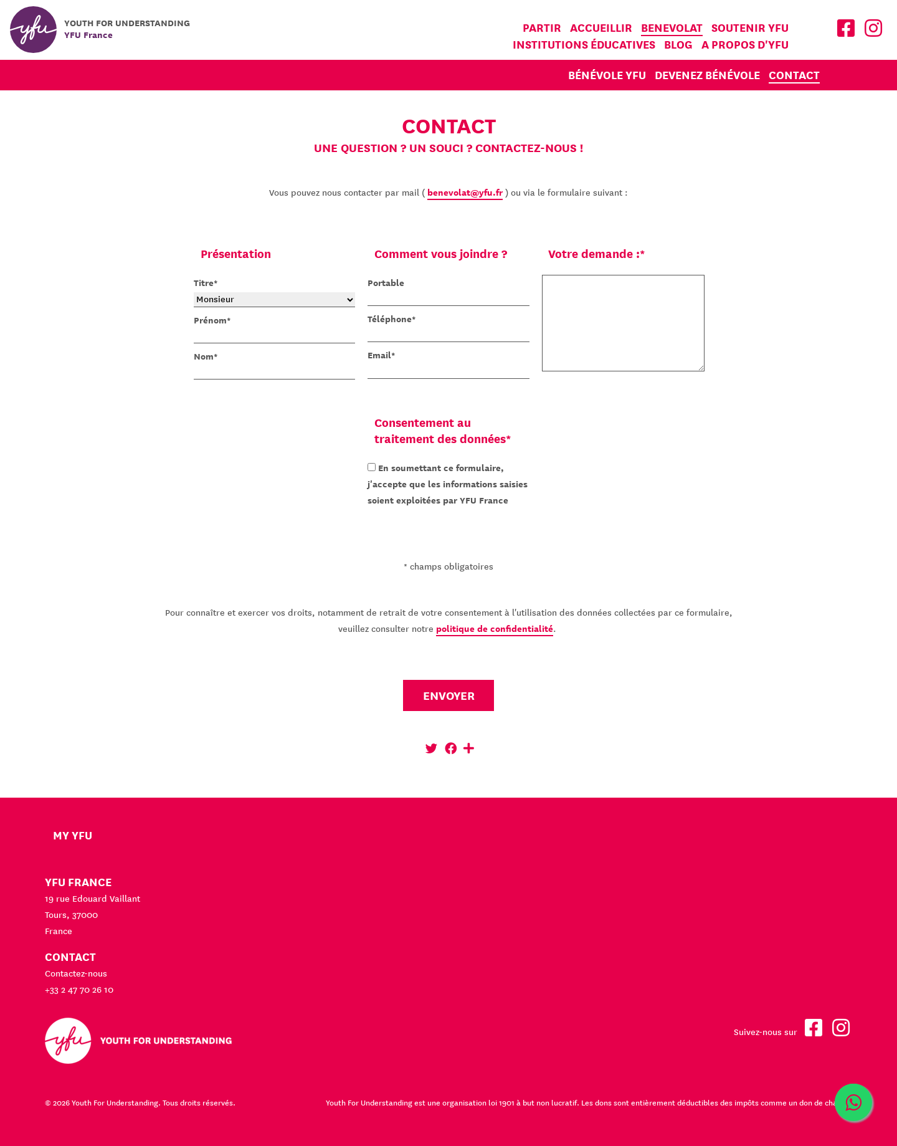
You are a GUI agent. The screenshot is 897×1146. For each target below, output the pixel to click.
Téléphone (390, 319)
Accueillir (601, 28)
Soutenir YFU (750, 28)
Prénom (210, 320)
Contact (794, 75)
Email (379, 355)
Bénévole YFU (607, 75)
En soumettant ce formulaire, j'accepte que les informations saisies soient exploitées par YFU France (448, 484)
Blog (678, 44)
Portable (386, 283)
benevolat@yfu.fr (465, 192)
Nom (204, 356)
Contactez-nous (76, 973)
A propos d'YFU (745, 44)
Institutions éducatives (584, 44)
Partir (542, 28)
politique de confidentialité (494, 629)
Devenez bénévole (707, 75)
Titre (204, 283)
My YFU (72, 835)
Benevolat (672, 28)
